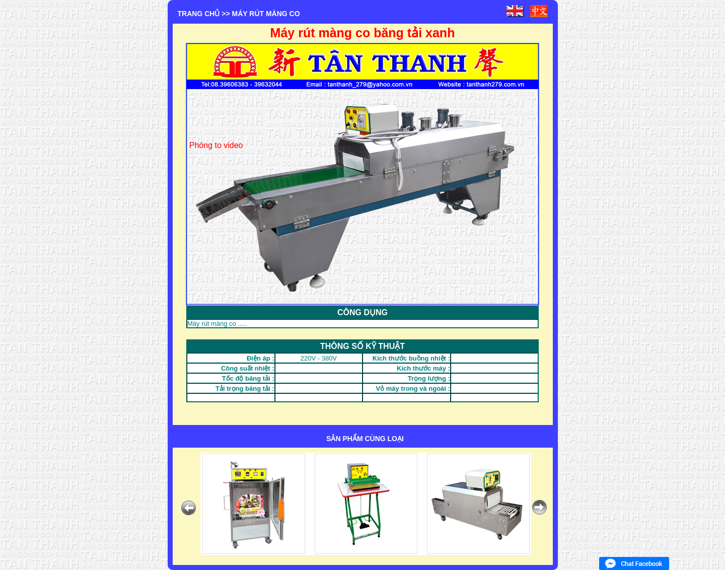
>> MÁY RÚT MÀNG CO (261, 14)
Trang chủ (199, 14)
